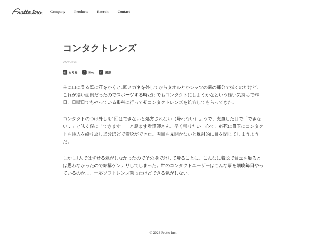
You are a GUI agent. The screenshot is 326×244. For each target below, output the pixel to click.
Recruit (103, 11)
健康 (108, 72)
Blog (91, 72)
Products (81, 11)
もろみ (73, 72)
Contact (123, 11)
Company (57, 11)
